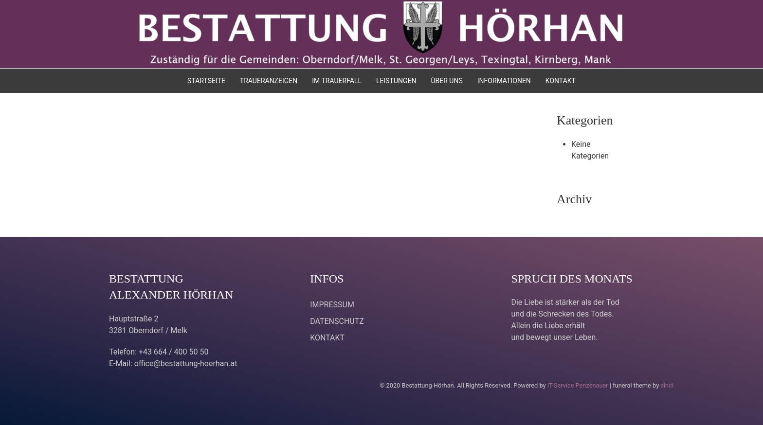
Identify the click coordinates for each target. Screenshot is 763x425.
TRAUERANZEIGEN (268, 81)
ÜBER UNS (446, 81)
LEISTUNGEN (396, 81)
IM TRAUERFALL (337, 81)
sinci (666, 385)
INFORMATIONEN (504, 81)
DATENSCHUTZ (337, 321)
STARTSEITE (206, 81)
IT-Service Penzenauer (577, 385)
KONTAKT (560, 81)
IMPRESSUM (332, 304)
